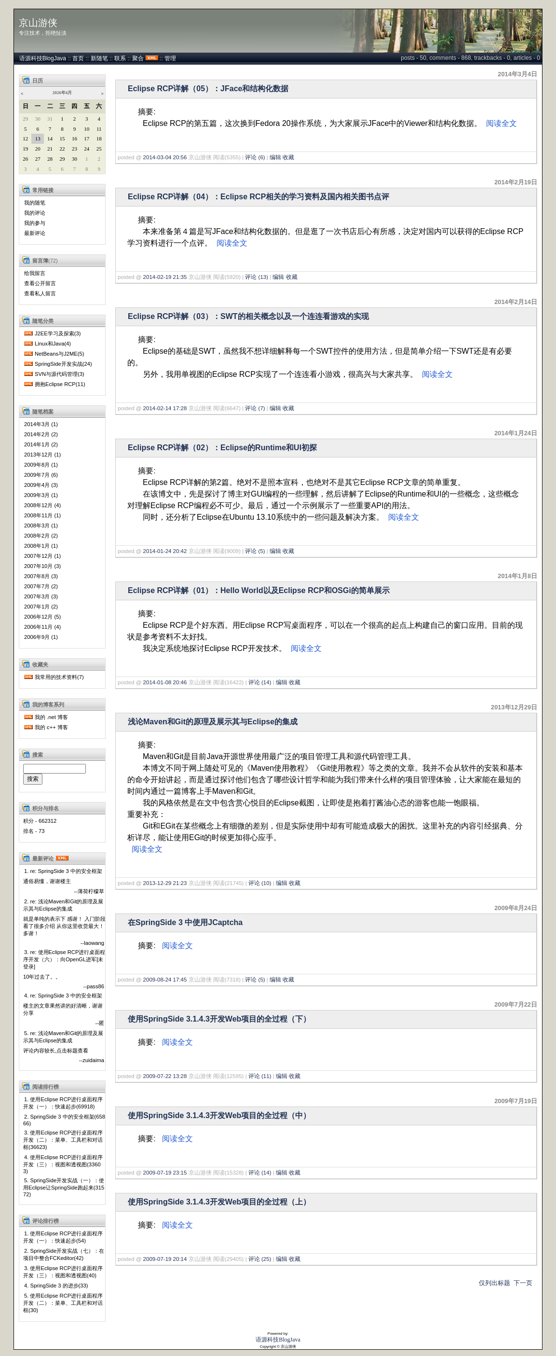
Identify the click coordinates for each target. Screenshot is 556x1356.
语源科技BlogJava (42, 58)
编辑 (275, 157)
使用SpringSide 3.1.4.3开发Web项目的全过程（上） (219, 1202)
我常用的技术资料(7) (59, 677)
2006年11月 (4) (42, 627)
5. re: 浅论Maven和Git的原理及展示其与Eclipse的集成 (63, 1036)
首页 (78, 58)
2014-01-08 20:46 (165, 682)
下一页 (523, 1283)
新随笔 (99, 58)
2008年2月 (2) (41, 536)
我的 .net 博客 (51, 717)
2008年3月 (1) (41, 525)
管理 (170, 58)
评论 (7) (255, 408)
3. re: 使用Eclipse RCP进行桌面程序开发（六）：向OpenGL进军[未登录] (64, 959)
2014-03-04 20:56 (165, 157)
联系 (120, 58)
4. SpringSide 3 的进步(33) (56, 1285)
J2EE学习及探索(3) (58, 333)
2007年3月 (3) (41, 596)
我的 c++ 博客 (51, 727)
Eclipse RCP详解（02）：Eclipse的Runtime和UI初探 (222, 447)
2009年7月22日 (515, 1004)
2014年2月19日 (515, 182)
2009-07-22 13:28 (165, 1076)
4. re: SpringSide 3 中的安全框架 (63, 995)
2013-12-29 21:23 (165, 883)
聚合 (138, 58)
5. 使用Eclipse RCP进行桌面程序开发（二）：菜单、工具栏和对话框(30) (63, 1303)
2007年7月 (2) (41, 586)
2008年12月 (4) (42, 505)
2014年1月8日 (517, 576)
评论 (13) (256, 277)
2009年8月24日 (515, 908)
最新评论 (34, 233)
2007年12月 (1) (42, 556)
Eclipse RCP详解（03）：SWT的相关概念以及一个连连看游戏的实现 (248, 316)
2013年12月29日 (514, 707)
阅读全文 (501, 123)
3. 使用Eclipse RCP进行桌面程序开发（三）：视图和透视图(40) (63, 1271)
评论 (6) (255, 157)
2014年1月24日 (515, 433)
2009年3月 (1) (41, 495)
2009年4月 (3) (41, 485)
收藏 (288, 157)
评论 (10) (259, 883)
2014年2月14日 (515, 301)
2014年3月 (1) (41, 424)
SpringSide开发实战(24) (63, 364)
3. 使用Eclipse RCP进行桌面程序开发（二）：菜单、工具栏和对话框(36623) (63, 1140)
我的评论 (34, 213)
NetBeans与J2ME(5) (59, 354)
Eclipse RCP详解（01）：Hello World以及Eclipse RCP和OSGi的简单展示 (259, 590)
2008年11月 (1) (42, 515)
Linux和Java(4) (53, 343)
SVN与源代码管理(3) (59, 374)
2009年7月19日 (515, 1101)
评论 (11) (259, 1076)
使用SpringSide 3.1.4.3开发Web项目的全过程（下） (219, 1019)
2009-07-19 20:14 (165, 1259)
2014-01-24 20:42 (165, 551)
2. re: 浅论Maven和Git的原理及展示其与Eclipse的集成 (63, 905)
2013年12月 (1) (42, 454)
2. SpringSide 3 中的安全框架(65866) (64, 1120)
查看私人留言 (40, 293)
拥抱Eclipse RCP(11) (60, 384)
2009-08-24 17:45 (165, 979)
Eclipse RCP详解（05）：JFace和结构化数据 (208, 88)
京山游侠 (38, 22)
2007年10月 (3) (42, 566)
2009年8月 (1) (41, 465)
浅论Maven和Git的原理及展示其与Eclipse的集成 (213, 722)
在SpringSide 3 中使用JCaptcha (185, 922)
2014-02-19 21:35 (165, 277)
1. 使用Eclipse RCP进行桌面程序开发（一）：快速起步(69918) (63, 1102)
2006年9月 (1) (41, 637)
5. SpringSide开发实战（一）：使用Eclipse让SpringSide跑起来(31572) (63, 1187)
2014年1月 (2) (41, 444)
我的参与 (34, 223)
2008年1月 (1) (41, 546)
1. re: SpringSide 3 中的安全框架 (63, 871)
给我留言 (34, 273)
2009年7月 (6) (41, 475)
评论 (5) (255, 551)
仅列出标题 (494, 1283)
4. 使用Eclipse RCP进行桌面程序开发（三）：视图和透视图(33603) (63, 1164)
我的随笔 (34, 203)
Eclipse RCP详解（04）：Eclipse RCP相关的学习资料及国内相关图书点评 (258, 197)
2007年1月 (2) (41, 606)
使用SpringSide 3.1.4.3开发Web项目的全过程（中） (219, 1115)
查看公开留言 (40, 283)
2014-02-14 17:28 (165, 408)
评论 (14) (259, 682)
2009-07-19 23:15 (165, 1173)
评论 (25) (259, 1259)
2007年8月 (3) (41, 576)
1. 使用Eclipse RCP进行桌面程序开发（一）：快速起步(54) (63, 1237)
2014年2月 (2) (41, 434)
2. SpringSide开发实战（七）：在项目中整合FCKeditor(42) (63, 1254)
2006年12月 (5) (42, 617)
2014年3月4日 (517, 74)
